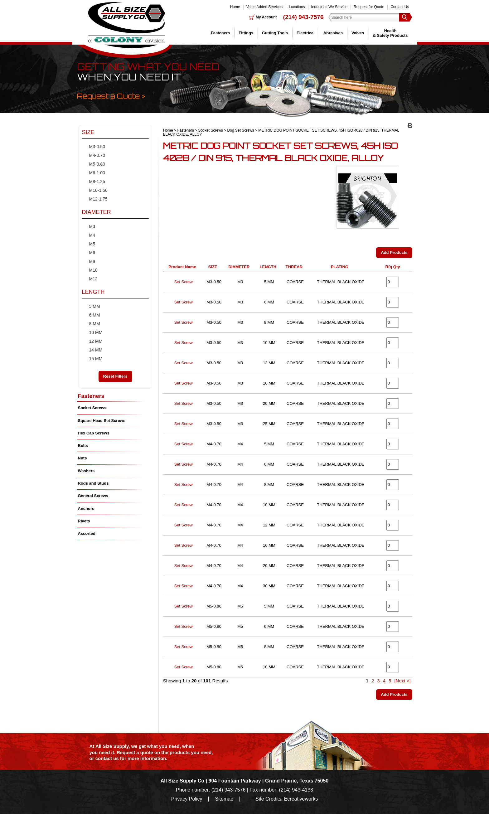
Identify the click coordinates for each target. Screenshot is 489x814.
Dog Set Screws (240, 130)
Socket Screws (210, 130)
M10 (93, 270)
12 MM (96, 341)
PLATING (341, 266)
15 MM (96, 358)
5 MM (94, 306)
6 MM (94, 315)
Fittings (246, 33)
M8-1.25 (97, 181)
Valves (357, 33)
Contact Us (399, 7)
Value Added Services (264, 7)
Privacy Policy (186, 799)
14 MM (96, 349)
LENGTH (269, 266)
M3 (92, 226)
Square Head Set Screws (101, 420)
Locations (297, 7)
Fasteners (220, 33)
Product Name (183, 266)
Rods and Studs (93, 483)
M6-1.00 (97, 172)
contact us (107, 758)
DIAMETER (240, 266)
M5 (92, 243)
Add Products (394, 252)
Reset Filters (115, 376)
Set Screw (183, 281)
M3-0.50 (97, 146)
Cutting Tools (275, 33)
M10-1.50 (98, 190)
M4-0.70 (97, 155)
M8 (92, 261)
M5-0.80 (97, 164)
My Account (266, 17)
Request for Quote (369, 7)
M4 (92, 235)
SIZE (214, 266)
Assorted (86, 533)
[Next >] (402, 680)
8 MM (94, 323)
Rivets (84, 521)
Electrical (306, 33)
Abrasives (333, 33)
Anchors (86, 508)
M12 (93, 278)
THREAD (295, 266)
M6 (92, 252)
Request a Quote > (111, 96)
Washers (86, 470)
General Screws (93, 495)
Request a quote (135, 752)
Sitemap (224, 799)
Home (235, 7)
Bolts (83, 445)
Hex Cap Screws (93, 433)
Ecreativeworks (301, 799)
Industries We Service (329, 7)
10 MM (96, 332)
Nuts (82, 458)
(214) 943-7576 (303, 17)
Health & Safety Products (390, 32)
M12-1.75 (98, 198)
